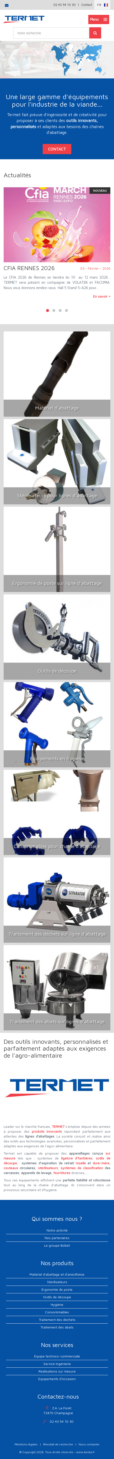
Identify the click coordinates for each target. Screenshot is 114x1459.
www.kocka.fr (85, 1452)
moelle (81, 1163)
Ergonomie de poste (57, 1289)
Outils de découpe (57, 1297)
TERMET (58, 1126)
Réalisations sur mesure (57, 1371)
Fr (99, 5)
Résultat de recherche (58, 1444)
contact (57, 148)
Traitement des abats (57, 1327)
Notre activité (57, 1230)
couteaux (11, 1168)
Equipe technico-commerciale (57, 1356)
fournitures (61, 1173)
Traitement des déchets (57, 1320)
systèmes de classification (82, 1168)
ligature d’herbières (77, 1158)
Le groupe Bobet (57, 1245)
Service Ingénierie (57, 1364)
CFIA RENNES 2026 (29, 267)
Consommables (57, 1312)
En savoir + (101, 296)
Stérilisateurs (57, 1282)
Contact (86, 5)
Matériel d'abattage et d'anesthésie (57, 1274)
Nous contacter (89, 1444)
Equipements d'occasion (57, 1379)
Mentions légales (26, 1444)
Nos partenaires (57, 1238)
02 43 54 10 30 (64, 5)
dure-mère (101, 1163)
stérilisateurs (48, 1168)
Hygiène (57, 1304)
